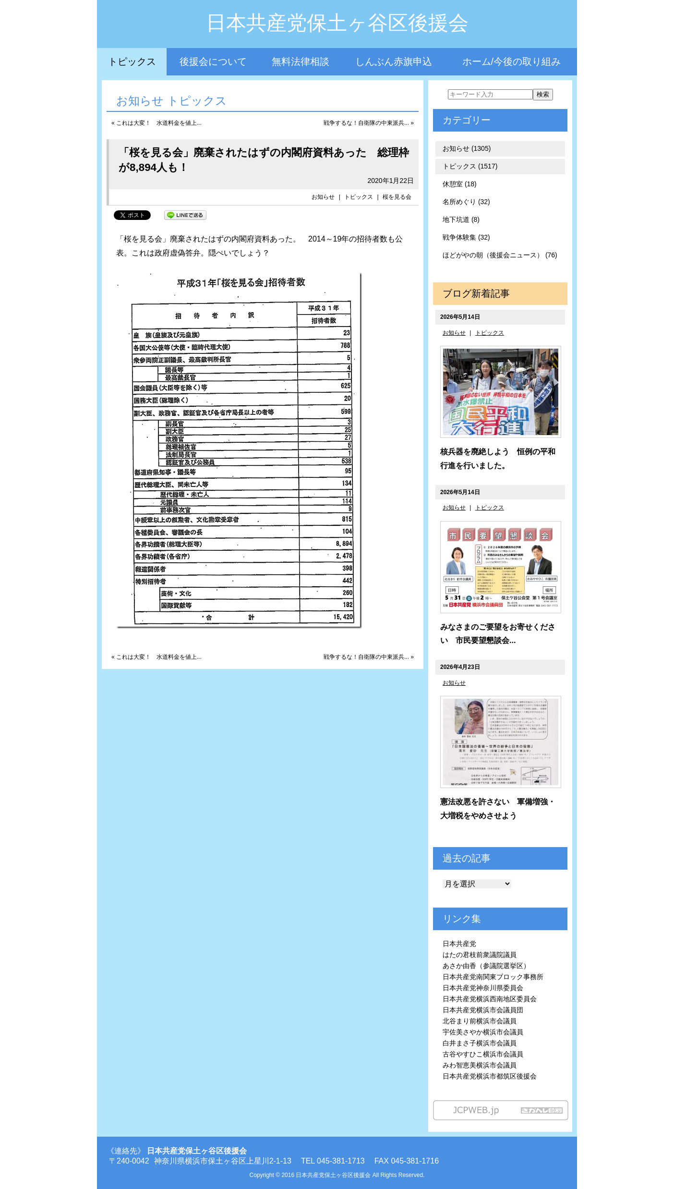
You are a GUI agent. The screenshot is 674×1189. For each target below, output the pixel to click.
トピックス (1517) (470, 166)
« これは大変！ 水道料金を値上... (156, 123)
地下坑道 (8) (461, 219)
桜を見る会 (397, 197)
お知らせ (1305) (467, 148)
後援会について (213, 61)
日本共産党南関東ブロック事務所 (493, 977)
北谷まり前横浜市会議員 (480, 1021)
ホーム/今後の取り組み (511, 61)
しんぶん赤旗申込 (393, 61)
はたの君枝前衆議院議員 (480, 954)
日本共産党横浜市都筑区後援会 (490, 1076)
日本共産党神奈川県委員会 (483, 988)
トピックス (132, 61)
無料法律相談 (300, 61)
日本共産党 (459, 943)
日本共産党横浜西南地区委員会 (490, 999)
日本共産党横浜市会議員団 (483, 1010)
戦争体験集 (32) (466, 237)
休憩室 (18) (460, 184)
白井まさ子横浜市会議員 (480, 1043)
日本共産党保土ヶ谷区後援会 (337, 23)
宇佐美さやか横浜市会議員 (483, 1032)
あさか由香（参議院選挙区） (486, 966)
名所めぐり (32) (466, 202)
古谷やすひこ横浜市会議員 (483, 1054)
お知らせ (323, 197)
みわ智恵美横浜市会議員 (480, 1065)
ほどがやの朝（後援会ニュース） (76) (500, 255)
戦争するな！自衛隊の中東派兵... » (369, 123)
